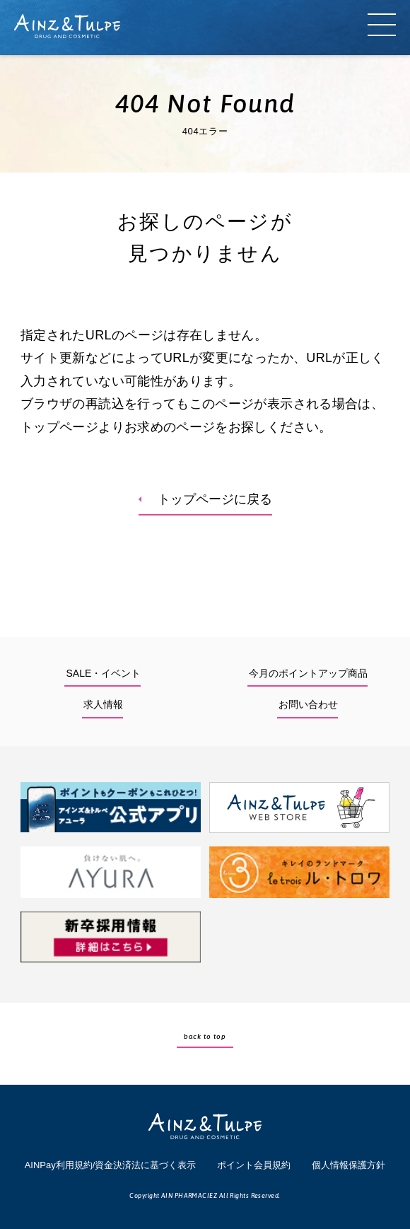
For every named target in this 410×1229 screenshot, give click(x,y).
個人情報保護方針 (348, 1165)
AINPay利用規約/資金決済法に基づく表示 (111, 1165)
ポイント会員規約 (254, 1165)
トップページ (59, 427)
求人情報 (103, 704)
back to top (205, 1036)
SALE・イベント (103, 673)
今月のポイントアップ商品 (308, 673)
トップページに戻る (215, 499)
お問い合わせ (308, 704)
